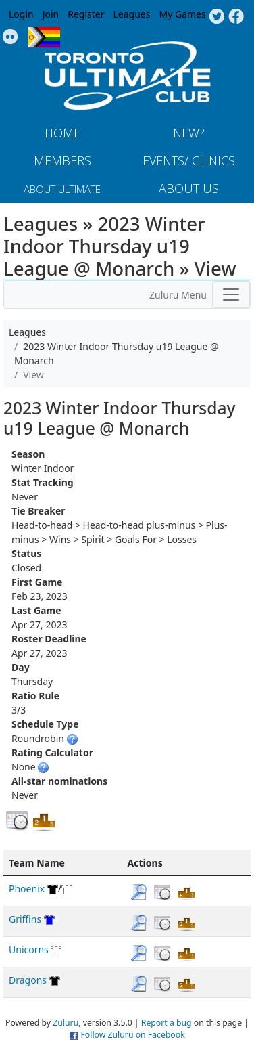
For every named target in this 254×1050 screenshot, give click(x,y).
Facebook (236, 17)
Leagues (132, 13)
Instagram (10, 37)
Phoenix (27, 888)
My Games (182, 13)
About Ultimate (62, 189)
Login (21, 13)
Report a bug (166, 1022)
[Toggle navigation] (231, 294)
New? (189, 133)
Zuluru (65, 1022)
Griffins (25, 919)
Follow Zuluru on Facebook (132, 1035)
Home (62, 133)
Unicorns (29, 949)
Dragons (28, 980)
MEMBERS (62, 160)
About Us (189, 188)
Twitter (216, 17)
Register (86, 13)
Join (51, 13)
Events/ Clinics (189, 160)
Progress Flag (44, 37)
